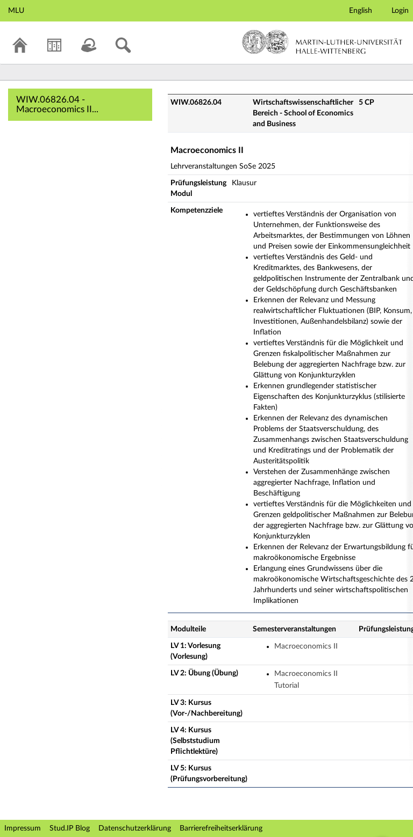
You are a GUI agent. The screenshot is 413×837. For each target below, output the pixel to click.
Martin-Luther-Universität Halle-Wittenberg (322, 42)
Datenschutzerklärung (134, 828)
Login (400, 10)
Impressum (22, 828)
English (360, 10)
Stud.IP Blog (69, 828)
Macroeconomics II (306, 646)
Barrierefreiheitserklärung (221, 828)
